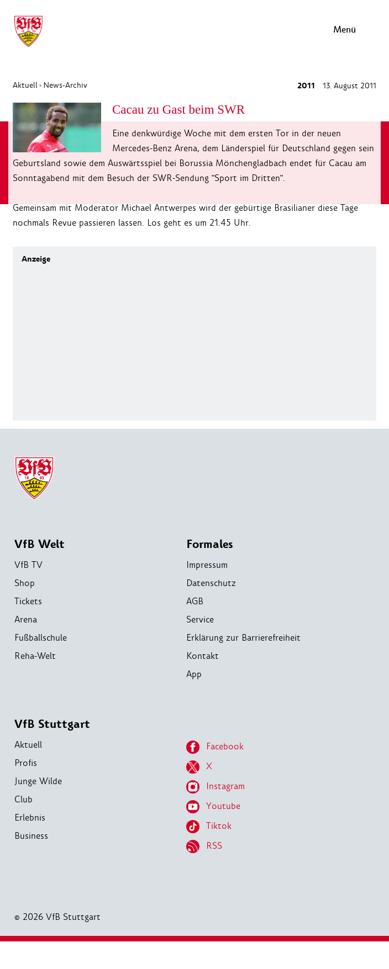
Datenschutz (211, 583)
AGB (194, 601)
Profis (25, 763)
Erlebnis (29, 817)
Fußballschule (40, 637)
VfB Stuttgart (52, 724)
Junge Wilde (38, 781)
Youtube (213, 806)
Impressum (207, 565)
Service (200, 619)
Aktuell (25, 85)
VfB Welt (39, 544)
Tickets (28, 601)
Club (23, 799)
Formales (209, 544)
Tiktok (209, 826)
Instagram (215, 787)
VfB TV (28, 565)
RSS (204, 846)
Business (31, 836)
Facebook (215, 747)
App (194, 674)
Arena (25, 619)
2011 (306, 86)
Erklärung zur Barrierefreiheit (243, 637)
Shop (24, 583)
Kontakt (202, 656)
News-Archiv (65, 85)
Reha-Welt (35, 656)
